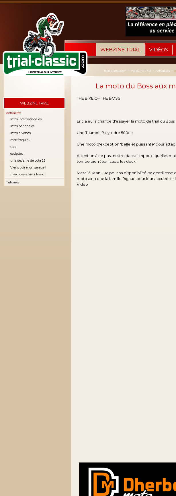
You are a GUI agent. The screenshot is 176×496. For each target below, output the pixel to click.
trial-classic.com (115, 71)
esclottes (16, 154)
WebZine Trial (120, 50)
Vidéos (158, 50)
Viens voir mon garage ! (28, 167)
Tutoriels (12, 182)
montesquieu (20, 140)
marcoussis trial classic (27, 174)
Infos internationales (26, 119)
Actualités (13, 113)
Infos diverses (20, 133)
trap (13, 147)
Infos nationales (22, 126)
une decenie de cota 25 (27, 160)
